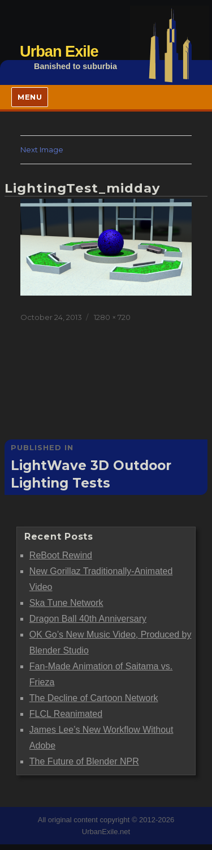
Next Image (41, 149)
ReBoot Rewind (60, 555)
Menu (30, 96)
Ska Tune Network (66, 603)
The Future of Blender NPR (84, 761)
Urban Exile (59, 51)
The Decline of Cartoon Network (93, 698)
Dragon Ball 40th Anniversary (87, 618)
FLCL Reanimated (65, 714)
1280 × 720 (112, 317)
